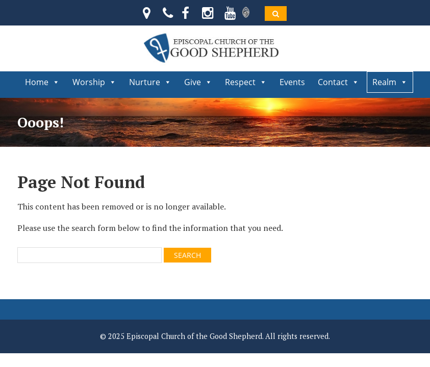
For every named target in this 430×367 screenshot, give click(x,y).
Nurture (150, 82)
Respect (246, 82)
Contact (338, 82)
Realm (390, 82)
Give (198, 82)
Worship (94, 82)
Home (42, 82)
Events (292, 82)
